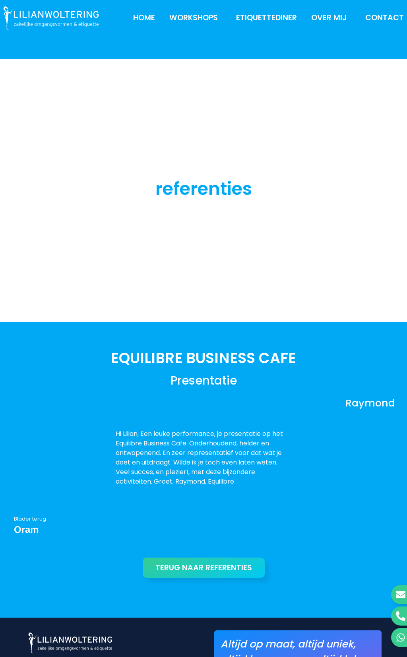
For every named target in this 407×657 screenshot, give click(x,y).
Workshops (195, 17)
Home (144, 17)
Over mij (331, 17)
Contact (384, 17)
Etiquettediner (266, 17)
